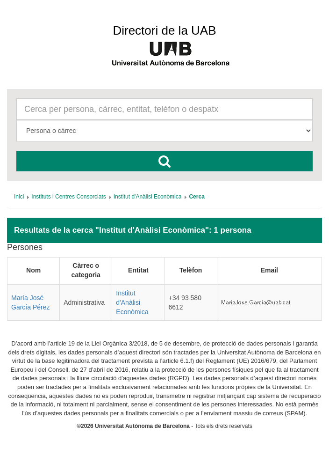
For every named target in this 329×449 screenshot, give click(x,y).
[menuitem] (19, 196)
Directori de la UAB (164, 30)
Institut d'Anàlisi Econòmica (132, 302)
